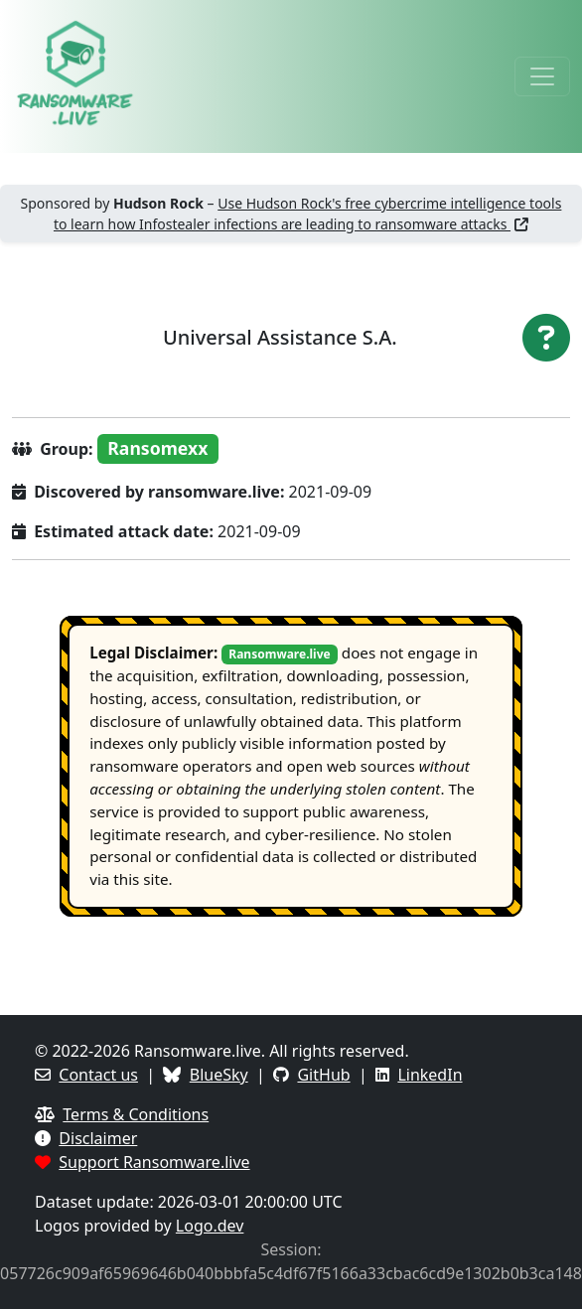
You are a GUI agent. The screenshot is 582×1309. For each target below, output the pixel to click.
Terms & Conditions (136, 1114)
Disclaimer (98, 1138)
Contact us (98, 1075)
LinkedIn (429, 1075)
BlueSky (219, 1075)
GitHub (323, 1075)
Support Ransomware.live (154, 1162)
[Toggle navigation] (542, 76)
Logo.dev (210, 1225)
